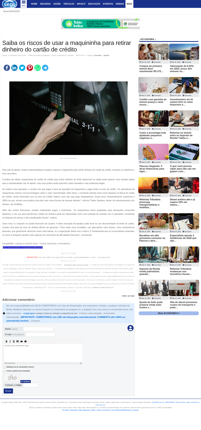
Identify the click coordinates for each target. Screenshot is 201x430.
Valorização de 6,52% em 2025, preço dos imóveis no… (182, 69)
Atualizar (26, 381)
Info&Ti (81, 4)
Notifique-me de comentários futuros (20, 367)
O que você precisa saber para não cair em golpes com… (183, 169)
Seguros (45, 4)
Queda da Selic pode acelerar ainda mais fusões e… (151, 305)
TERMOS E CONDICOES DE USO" (103, 287)
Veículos (68, 4)
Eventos (108, 4)
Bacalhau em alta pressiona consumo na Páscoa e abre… (152, 238)
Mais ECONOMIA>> (169, 313)
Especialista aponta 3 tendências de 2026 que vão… (183, 238)
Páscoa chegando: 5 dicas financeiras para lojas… (151, 169)
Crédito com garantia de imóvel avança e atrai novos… (152, 102)
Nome (11, 329)
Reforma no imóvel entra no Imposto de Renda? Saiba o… (181, 135)
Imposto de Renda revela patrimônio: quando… (149, 271)
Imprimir (106, 55)
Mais (129, 4)
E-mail (14, 334)
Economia (97, 55)
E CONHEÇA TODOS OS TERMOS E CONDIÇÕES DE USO (50, 313)
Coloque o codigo (13, 385)
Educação (94, 4)
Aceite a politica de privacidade (18, 371)
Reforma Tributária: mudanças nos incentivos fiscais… (181, 271)
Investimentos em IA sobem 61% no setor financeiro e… (181, 102)
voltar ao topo (128, 296)
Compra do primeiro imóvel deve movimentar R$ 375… (151, 69)
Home (34, 4)
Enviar (8, 391)
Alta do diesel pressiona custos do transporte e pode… (183, 305)
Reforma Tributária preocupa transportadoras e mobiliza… (149, 203)
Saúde (57, 4)
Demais (120, 4)
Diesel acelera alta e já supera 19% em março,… (182, 202)
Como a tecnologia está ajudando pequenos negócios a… (152, 135)
